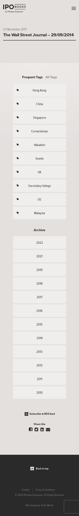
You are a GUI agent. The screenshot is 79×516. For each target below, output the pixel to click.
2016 (39, 311)
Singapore (39, 117)
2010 (39, 392)
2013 (39, 351)
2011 (39, 379)
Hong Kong (39, 90)
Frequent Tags (32, 77)
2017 (40, 297)
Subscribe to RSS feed (42, 413)
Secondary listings (39, 186)
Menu (73, 8)
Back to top (42, 468)
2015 (39, 324)
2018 (39, 283)
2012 (39, 365)
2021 (39, 256)
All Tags (51, 77)
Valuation (39, 145)
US (39, 199)
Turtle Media (47, 505)
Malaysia (39, 213)
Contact (25, 489)
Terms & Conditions (45, 489)
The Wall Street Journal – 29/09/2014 (38, 34)
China (39, 104)
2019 (39, 270)
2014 (40, 338)
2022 (39, 242)
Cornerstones (39, 131)
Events (40, 158)
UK (39, 172)
